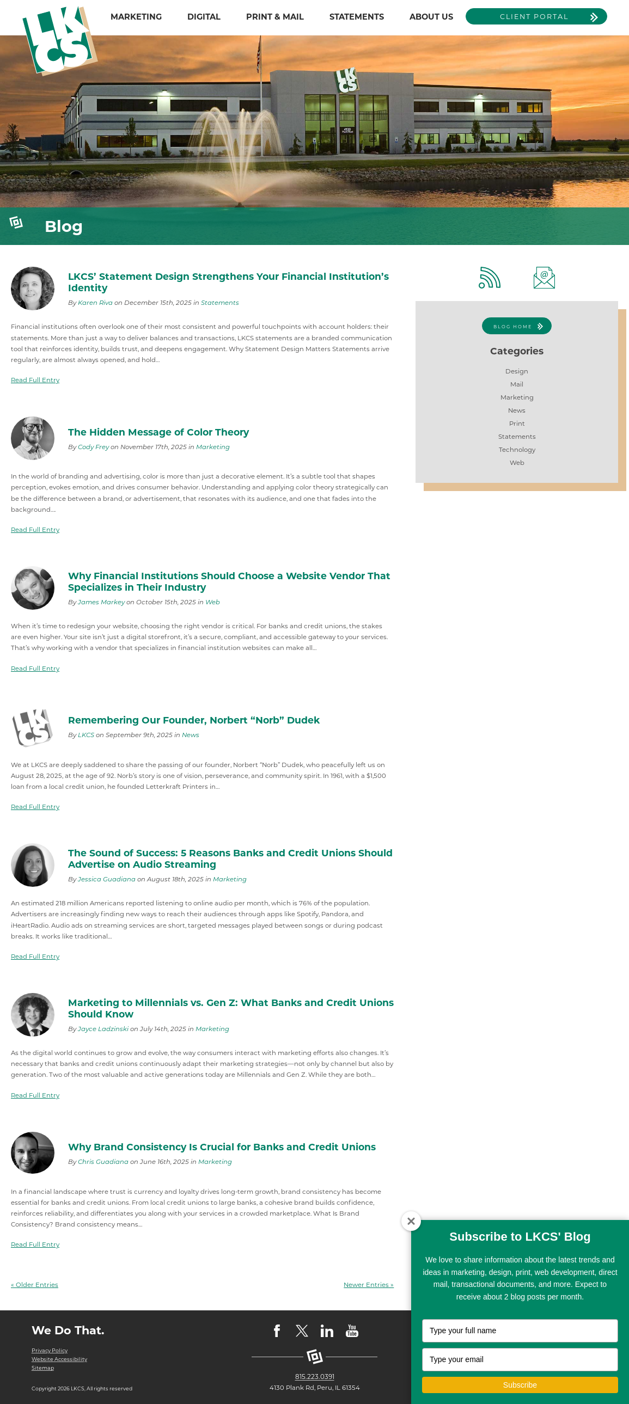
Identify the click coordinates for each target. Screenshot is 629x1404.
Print (517, 423)
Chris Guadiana (103, 1162)
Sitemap (42, 1368)
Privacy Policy (48, 1350)
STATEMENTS (356, 17)
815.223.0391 (314, 1377)
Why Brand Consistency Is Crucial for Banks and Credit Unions (222, 1146)
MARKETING (136, 17)
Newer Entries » (369, 1285)
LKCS (86, 735)
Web (212, 602)
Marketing (213, 447)
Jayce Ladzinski (103, 1029)
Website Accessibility (58, 1359)
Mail (516, 384)
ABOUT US (431, 17)
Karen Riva (95, 302)
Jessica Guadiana (107, 879)
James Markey (101, 602)
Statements (220, 302)
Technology (517, 449)
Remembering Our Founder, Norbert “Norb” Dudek (194, 720)
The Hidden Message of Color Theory (158, 432)
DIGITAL (204, 17)
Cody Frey (93, 447)
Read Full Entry (35, 380)
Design (516, 371)
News (190, 735)
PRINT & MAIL (275, 17)
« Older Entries (34, 1285)
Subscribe (520, 1385)
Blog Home (512, 326)
